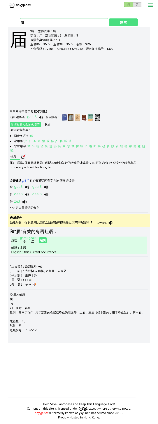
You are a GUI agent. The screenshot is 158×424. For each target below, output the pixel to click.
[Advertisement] (79, 78)
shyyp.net (41, 413)
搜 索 (123, 22)
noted (126, 408)
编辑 (43, 240)
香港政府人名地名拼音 (25, 125)
